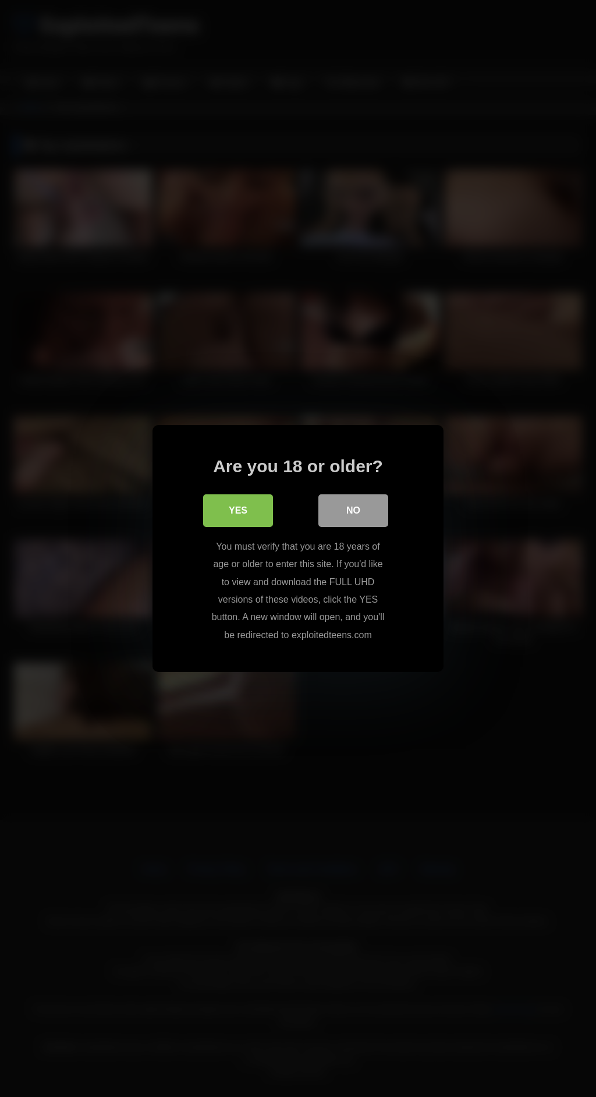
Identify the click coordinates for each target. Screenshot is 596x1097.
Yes (238, 510)
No (353, 510)
